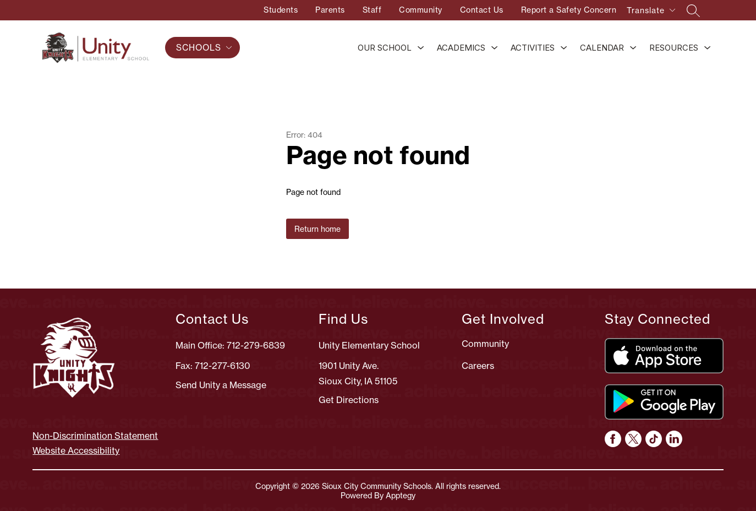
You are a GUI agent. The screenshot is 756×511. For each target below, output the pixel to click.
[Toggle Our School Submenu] (421, 48)
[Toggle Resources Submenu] (708, 48)
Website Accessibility (75, 450)
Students (281, 9)
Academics (461, 47)
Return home (317, 228)
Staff (372, 9)
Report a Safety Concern (569, 9)
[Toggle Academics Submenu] (495, 48)
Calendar (602, 47)
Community (420, 9)
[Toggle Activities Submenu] (564, 48)
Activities (533, 47)
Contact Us (481, 9)
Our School (385, 47)
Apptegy (400, 495)
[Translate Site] (650, 12)
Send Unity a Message (221, 384)
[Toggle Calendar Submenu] (633, 48)
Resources (673, 47)
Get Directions (349, 399)
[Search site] (693, 10)
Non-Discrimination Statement (95, 435)
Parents (330, 9)
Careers (478, 365)
